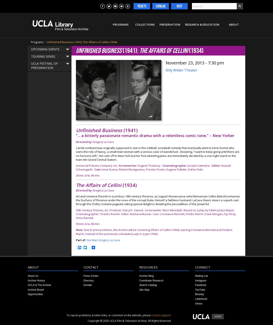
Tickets (142, 6)
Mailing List (201, 275)
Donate (88, 285)
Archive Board (36, 289)
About (234, 24)
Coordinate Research (151, 280)
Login (218, 316)
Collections (145, 24)
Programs (121, 24)
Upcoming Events (45, 49)
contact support (161, 315)
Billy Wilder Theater (181, 70)
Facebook (200, 285)
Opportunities (35, 294)
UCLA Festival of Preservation (44, 65)
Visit (179, 6)
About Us (33, 275)
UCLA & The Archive (39, 285)
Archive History (36, 280)
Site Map (144, 289)
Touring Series (43, 56)
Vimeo (198, 303)
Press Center (91, 275)
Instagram (200, 280)
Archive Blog (146, 275)
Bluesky (199, 294)
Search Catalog (148, 285)
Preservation (170, 24)
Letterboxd (201, 298)
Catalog (161, 6)
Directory (89, 280)
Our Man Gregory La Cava (103, 240)
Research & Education (202, 24)
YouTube (200, 289)
